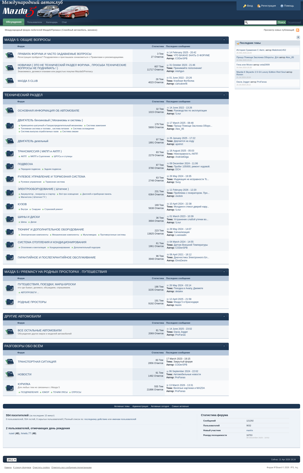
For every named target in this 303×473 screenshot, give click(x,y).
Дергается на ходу (184, 141)
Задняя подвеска (52, 169)
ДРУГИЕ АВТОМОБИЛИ (22, 316)
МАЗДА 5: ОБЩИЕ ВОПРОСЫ (27, 40)
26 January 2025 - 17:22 (182, 138)
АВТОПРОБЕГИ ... (30, 292)
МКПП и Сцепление (40, 156)
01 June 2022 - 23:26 (180, 77)
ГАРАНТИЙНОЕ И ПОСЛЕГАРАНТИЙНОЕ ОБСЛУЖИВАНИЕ (57, 257)
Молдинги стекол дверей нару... (191, 206)
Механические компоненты (65, 235)
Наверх (8, 467)
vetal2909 (265, 64)
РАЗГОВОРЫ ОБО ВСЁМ (23, 346)
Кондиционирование (60, 247)
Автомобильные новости (187, 374)
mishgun (179, 71)
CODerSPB (181, 58)
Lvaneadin (180, 235)
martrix (249, 430)
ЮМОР (45, 392)
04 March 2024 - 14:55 (181, 241)
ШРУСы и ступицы (63, 156)
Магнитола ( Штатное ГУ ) (33, 197)
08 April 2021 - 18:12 (180, 254)
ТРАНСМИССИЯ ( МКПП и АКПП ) (40, 151)
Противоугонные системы (113, 235)
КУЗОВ (22, 204)
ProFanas (262, 81)
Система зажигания (96, 125)
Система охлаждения (83, 128)
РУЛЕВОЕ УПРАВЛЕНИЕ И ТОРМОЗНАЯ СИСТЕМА (51, 176)
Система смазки (70, 131)
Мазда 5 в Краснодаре (186, 302)
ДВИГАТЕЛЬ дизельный (33, 141)
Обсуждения (13, 21)
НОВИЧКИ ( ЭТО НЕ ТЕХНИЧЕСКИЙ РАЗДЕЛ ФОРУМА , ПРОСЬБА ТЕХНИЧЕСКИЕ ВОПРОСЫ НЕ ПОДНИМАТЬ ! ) (72, 66)
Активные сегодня (160, 406)
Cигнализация (182, 232)
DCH (178, 169)
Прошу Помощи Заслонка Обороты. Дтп (258, 57)
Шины (24, 222)
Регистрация (266, 5)
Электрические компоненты (34, 235)
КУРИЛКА (24, 384)
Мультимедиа (89, 235)
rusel (11, 433)
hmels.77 (26, 433)
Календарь (52, 22)
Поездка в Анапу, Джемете (188, 288)
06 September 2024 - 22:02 (183, 371)
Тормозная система (55, 182)
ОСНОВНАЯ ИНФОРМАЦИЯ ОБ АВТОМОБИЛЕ (48, 110)
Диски (33, 222)
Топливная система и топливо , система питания (45, 128)
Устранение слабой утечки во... (191, 219)
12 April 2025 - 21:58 (180, 299)
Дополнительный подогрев (87, 247)
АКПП (24, 156)
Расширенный (294, 22)
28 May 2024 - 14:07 (180, 229)
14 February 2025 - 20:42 (182, 52)
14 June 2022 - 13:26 (180, 107)
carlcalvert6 (181, 83)
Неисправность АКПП (186, 153)
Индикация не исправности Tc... (191, 179)
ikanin (178, 305)
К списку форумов (22, 467)
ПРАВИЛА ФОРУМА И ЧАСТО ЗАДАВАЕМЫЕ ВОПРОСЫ (54, 53)
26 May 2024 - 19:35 (180, 176)
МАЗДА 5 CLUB (28, 80)
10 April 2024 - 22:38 (180, 203)
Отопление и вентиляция (33, 247)
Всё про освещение (69, 194)
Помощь (287, 5)
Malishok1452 (279, 50)
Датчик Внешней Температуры (191, 245)
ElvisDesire (181, 260)
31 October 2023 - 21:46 (182, 65)
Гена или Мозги (245, 64)
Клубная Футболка (184, 81)
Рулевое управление (31, 182)
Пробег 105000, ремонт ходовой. (192, 166)
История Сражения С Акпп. (251, 50)
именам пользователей (124, 419)
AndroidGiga (182, 157)
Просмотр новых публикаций (279, 30)
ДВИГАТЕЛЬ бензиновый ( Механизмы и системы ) (50, 120)
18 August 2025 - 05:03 (181, 150)
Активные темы (121, 406)
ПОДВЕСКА (25, 164)
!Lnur (178, 113)
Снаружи (36, 209)
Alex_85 (290, 57)
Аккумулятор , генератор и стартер (38, 194)
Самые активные (180, 406)
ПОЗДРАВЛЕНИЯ (29, 392)
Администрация (140, 406)
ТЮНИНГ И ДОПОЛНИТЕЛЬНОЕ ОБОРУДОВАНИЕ (51, 229)
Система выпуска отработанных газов (40, 131)
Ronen (240, 74)
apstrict (179, 144)
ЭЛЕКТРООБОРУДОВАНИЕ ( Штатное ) (43, 188)
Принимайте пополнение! (188, 68)
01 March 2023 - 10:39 (181, 216)
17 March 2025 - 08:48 (181, 123)
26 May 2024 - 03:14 (180, 285)
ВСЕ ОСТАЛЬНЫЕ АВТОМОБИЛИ (40, 330)
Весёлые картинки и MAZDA (189, 388)
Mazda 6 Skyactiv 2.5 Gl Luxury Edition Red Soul (261, 72)
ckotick (179, 196)
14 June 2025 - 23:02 (180, 328)
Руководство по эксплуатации (190, 110)
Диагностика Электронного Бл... (191, 257)
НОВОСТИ (24, 374)
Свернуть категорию (224, 40)
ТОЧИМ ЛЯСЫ (60, 392)
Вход (248, 5)
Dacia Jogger (243, 81)
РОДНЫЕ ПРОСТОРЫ (32, 302)
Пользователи (34, 22)
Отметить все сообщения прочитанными (71, 467)
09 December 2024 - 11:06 (183, 163)
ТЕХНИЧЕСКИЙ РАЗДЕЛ (23, 95)
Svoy (178, 182)
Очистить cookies (41, 467)
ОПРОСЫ (76, 392)
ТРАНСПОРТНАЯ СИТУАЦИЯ (37, 361)
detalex (179, 291)
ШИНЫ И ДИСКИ (29, 216)
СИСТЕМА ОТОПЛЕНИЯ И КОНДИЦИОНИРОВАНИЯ (52, 242)
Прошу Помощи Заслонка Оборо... (193, 125)
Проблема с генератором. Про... (191, 193)
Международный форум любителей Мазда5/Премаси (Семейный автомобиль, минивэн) (51, 30)
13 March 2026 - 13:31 (181, 385)
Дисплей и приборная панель (96, 194)
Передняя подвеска (30, 169)
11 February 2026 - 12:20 (182, 190)
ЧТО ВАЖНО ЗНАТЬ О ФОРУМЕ (192, 55)
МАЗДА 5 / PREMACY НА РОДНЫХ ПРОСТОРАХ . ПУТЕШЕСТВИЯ (55, 272)
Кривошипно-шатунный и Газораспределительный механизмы (52, 125)
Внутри (24, 209)
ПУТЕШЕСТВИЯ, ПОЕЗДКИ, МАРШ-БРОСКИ (47, 284)
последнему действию (95, 419)
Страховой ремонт (53, 209)
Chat (64, 22)
